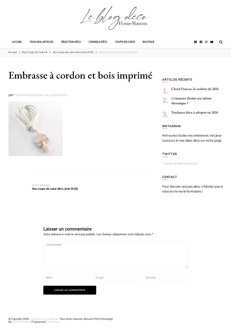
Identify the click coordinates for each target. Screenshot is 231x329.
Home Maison (24, 95)
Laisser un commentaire (50, 95)
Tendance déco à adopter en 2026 (194, 112)
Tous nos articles (41, 41)
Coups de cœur (125, 41)
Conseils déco (98, 41)
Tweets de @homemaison (180, 163)
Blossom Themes (21, 321)
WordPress (53, 321)
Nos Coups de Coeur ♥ (34, 52)
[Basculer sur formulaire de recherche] (221, 42)
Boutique (148, 41)
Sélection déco (71, 41)
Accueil (17, 41)
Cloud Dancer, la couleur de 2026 (195, 89)
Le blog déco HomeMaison (44, 318)
